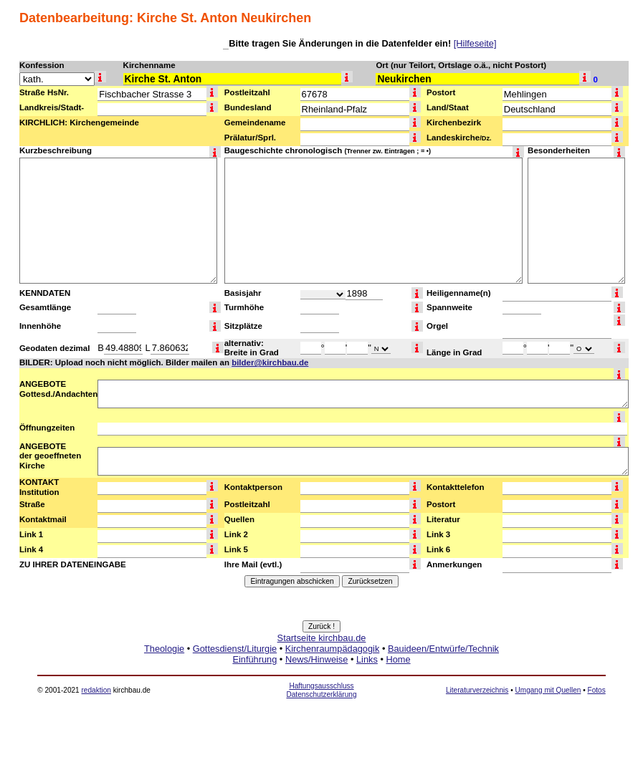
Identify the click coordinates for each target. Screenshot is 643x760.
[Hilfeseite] (475, 43)
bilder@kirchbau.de (270, 362)
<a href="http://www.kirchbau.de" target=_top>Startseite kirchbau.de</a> (321, 664)
